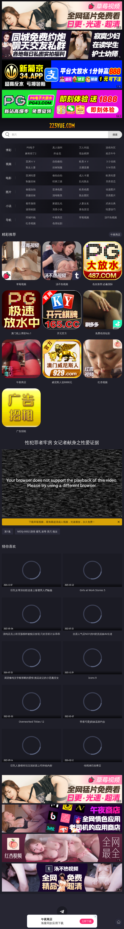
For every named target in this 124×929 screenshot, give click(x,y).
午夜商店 (57, 217)
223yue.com (62, 125)
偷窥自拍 (31, 189)
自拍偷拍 (57, 161)
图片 (8, 192)
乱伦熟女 (84, 181)
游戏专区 (111, 147)
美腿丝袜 (31, 195)
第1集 (7, 531)
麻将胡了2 (30, 153)
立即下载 (87, 921)
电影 (8, 178)
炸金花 (57, 153)
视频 (8, 164)
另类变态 (111, 181)
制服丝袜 (31, 181)
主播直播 (84, 167)
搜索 (115, 134)
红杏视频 (31, 223)
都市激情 (31, 203)
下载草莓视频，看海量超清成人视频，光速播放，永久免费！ (74, 522)
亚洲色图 (57, 189)
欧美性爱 (111, 175)
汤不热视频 (111, 217)
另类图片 (111, 195)
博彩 (8, 150)
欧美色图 (84, 189)
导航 (8, 220)
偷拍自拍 (57, 175)
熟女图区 (84, 195)
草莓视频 (84, 217)
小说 (8, 206)
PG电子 (31, 147)
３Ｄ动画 (111, 161)
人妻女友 (84, 203)
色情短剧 (57, 223)
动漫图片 (111, 189)
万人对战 (84, 147)
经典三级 (57, 181)
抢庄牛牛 (111, 153)
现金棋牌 (84, 153)
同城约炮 (31, 217)
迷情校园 (31, 209)
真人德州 (57, 147)
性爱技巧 (111, 209)
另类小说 (57, 209)
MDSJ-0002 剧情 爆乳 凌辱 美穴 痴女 (37, 531)
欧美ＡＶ (84, 161)
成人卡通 (84, 175)
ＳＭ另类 (111, 167)
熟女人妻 (31, 167)
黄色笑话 (84, 209)
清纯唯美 (57, 195)
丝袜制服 (57, 167)
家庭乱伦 (57, 203)
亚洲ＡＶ (31, 161)
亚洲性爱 (31, 175)
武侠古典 (111, 203)
